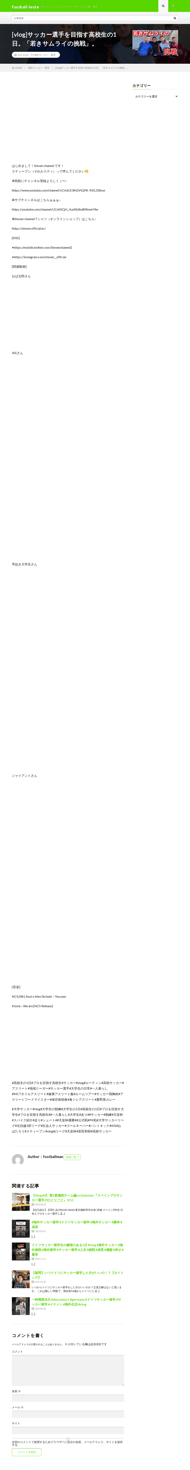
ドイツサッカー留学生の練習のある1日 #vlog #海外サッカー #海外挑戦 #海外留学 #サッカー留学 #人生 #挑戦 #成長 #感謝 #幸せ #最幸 (78, 1251)
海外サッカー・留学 (45, 57)
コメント (17, 1353)
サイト (16, 1425)
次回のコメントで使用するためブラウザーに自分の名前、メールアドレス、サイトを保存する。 (67, 1445)
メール (18, 1409)
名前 (16, 1393)
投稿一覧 (71, 1158)
